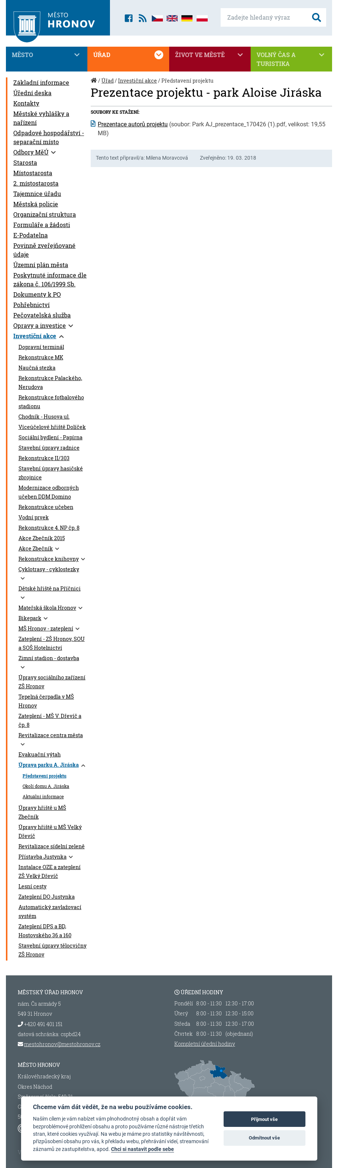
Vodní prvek (34, 517)
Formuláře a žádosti (41, 225)
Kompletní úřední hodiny (204, 1044)
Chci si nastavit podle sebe (142, 1149)
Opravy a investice (39, 325)
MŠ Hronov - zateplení (46, 628)
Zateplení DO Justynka (47, 897)
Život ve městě (210, 54)
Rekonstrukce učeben (46, 507)
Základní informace (41, 82)
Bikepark (30, 618)
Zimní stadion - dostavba (49, 658)
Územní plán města (40, 265)
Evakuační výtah (40, 754)
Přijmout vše (264, 1119)
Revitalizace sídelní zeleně (52, 846)
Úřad (128, 54)
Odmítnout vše (264, 1138)
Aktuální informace (43, 796)
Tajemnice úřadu (37, 193)
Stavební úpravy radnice (49, 448)
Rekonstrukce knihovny (49, 559)
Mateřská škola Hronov (47, 608)
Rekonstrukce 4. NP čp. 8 (49, 528)
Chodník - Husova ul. (44, 416)
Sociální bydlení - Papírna (51, 437)
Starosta (25, 162)
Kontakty (26, 103)
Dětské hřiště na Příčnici (50, 588)
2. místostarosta (35, 183)
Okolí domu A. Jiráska (46, 786)
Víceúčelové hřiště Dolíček (52, 427)
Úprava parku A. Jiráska (49, 765)
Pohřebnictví (31, 305)
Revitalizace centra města (51, 735)
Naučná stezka (37, 368)
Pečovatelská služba (42, 315)
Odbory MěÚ (30, 152)
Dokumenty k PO (37, 294)
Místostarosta (32, 173)
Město (46, 54)
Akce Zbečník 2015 (42, 538)
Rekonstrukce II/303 (44, 458)
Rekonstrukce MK (41, 357)
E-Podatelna (30, 235)
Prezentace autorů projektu (133, 124)
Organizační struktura (44, 214)
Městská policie (35, 204)
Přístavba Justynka (43, 856)
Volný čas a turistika (291, 58)
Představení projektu (44, 776)
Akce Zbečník (36, 548)
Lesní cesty (33, 886)
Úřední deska (32, 93)
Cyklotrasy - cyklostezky (49, 569)
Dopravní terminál (41, 347)
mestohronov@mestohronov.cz (62, 1044)
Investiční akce (34, 336)
